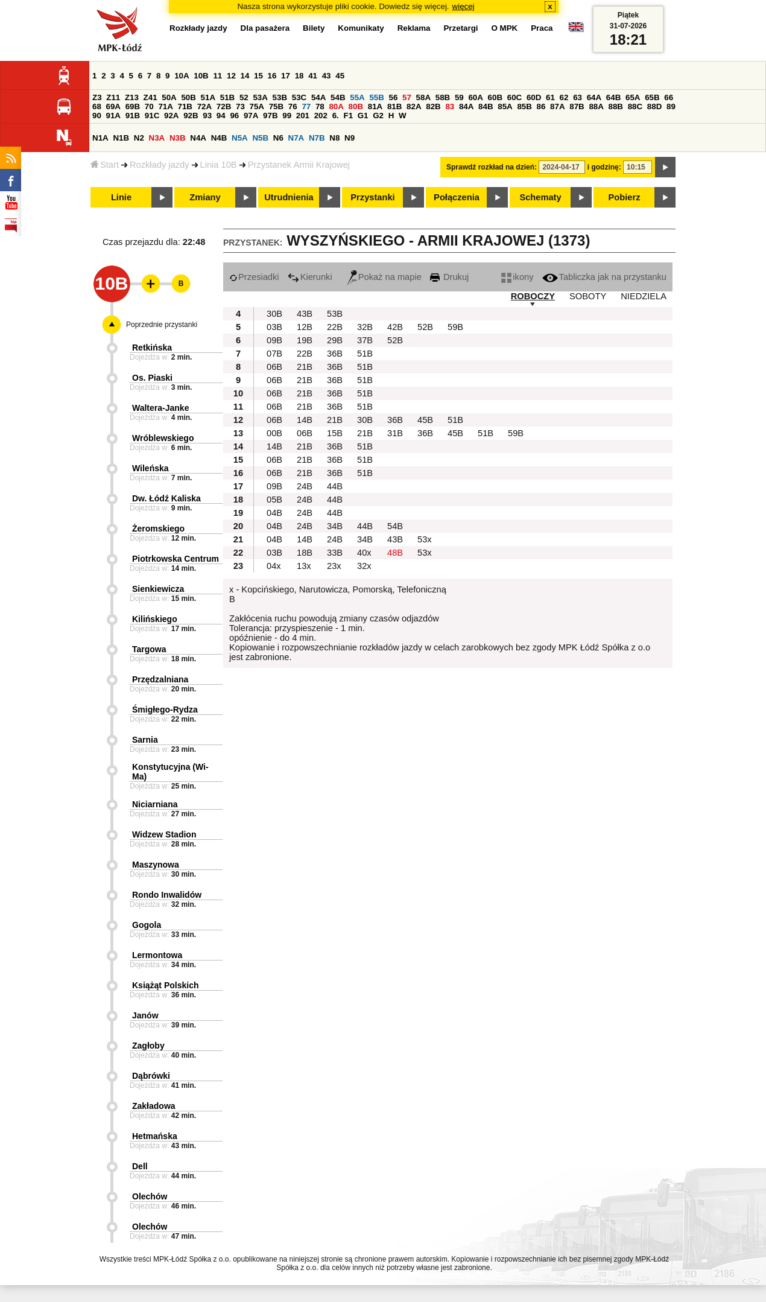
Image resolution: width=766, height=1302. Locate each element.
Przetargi (460, 28)
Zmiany (204, 197)
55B (376, 97)
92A (171, 115)
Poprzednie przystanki (161, 324)
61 (550, 97)
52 (243, 97)
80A (336, 106)
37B (365, 340)
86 (541, 106)
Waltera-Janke (160, 408)
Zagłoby (148, 1045)
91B (132, 115)
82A (414, 106)
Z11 (113, 97)
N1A (100, 137)
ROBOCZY (533, 296)
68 (96, 106)
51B (227, 97)
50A (169, 97)
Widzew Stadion (164, 834)
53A (260, 97)
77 (306, 106)
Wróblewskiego (163, 438)
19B (304, 340)
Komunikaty (361, 28)
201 (302, 115)
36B (335, 353)
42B (395, 327)
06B (274, 367)
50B (188, 97)
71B (185, 106)
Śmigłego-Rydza (165, 709)
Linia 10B (218, 165)
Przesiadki (254, 277)
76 (292, 106)
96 (234, 115)
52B (425, 327)
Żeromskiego (158, 528)
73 (240, 106)
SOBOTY (587, 296)
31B (395, 433)
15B (335, 433)
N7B (317, 137)
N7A (296, 137)
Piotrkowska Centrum (175, 559)
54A (318, 97)
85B (524, 106)
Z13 (132, 97)
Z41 (150, 97)
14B (304, 420)
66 (668, 97)
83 (449, 106)
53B (280, 97)
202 (321, 115)
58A (423, 97)
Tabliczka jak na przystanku (604, 277)
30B (274, 314)
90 (96, 115)
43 (326, 75)
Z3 (97, 97)
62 (564, 97)
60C (514, 97)
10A (181, 75)
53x (424, 539)
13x (304, 566)
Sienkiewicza (158, 589)
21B (304, 367)
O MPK (505, 28)
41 (312, 75)
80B (356, 106)
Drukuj (449, 277)
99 (286, 115)
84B (485, 106)
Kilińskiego (154, 619)
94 (221, 115)
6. (335, 115)
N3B (177, 137)
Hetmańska (154, 1136)
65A (632, 97)
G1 (363, 115)
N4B (219, 137)
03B (274, 327)
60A (475, 97)
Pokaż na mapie (384, 277)
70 (149, 106)
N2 (139, 137)
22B (335, 327)
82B (433, 106)
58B (442, 97)
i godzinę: (604, 167)
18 (299, 75)
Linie (121, 197)
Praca (541, 28)
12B (304, 327)
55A (357, 97)
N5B (260, 137)
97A (251, 115)
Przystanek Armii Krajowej (299, 165)
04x (274, 566)
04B (274, 513)
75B (276, 106)
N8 (334, 137)
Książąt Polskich (165, 985)
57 (406, 97)
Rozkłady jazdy (159, 165)
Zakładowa (154, 1106)
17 (285, 75)
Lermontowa (157, 955)
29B (335, 340)
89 (671, 106)
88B (616, 106)
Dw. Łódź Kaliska (166, 498)
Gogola (146, 925)
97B (270, 115)
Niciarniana (154, 804)
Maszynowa (155, 864)
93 (207, 115)
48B (395, 552)
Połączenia (457, 197)
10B (201, 75)
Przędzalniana (160, 679)
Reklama (414, 28)
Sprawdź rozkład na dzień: (491, 167)
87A (557, 106)
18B (304, 552)
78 (319, 106)
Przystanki (372, 197)
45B (425, 420)
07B (274, 353)
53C (299, 97)
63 (577, 97)
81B (394, 106)
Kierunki (310, 277)
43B (304, 314)
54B (338, 97)
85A (505, 106)
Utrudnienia (288, 197)
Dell (140, 1166)
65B (652, 97)
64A (594, 97)
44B (335, 486)
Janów (145, 1015)
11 (217, 75)
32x (364, 566)
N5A (240, 137)
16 (272, 75)
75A (257, 106)
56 (393, 97)
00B (274, 433)
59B (455, 327)
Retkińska (152, 347)
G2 (378, 115)
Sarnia (145, 740)
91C (152, 115)
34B (335, 526)
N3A (157, 137)
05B (274, 499)
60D (534, 97)
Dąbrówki (151, 1076)
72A (204, 106)
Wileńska (150, 468)
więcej (463, 6)
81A (375, 106)
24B (304, 486)
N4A (198, 137)
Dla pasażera (265, 28)
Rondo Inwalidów (166, 895)
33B (335, 552)
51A (208, 97)
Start (104, 165)
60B (495, 97)
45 (339, 75)
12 (231, 75)
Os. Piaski (152, 378)
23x (334, 566)
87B (576, 106)
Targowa (149, 649)
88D (654, 106)
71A (165, 106)
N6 (278, 137)
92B (190, 115)
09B (274, 340)
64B (613, 97)
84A (466, 106)
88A (596, 106)
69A (113, 106)
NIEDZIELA (643, 296)
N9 (349, 137)
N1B (121, 137)
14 (245, 75)
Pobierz (625, 197)
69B (132, 106)
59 (459, 97)
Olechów (149, 1196)
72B (224, 106)
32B (365, 327)
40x (364, 552)
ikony (517, 277)
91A (113, 115)
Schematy (540, 197)
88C (635, 106)
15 (258, 75)
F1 (348, 115)
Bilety (313, 28)
